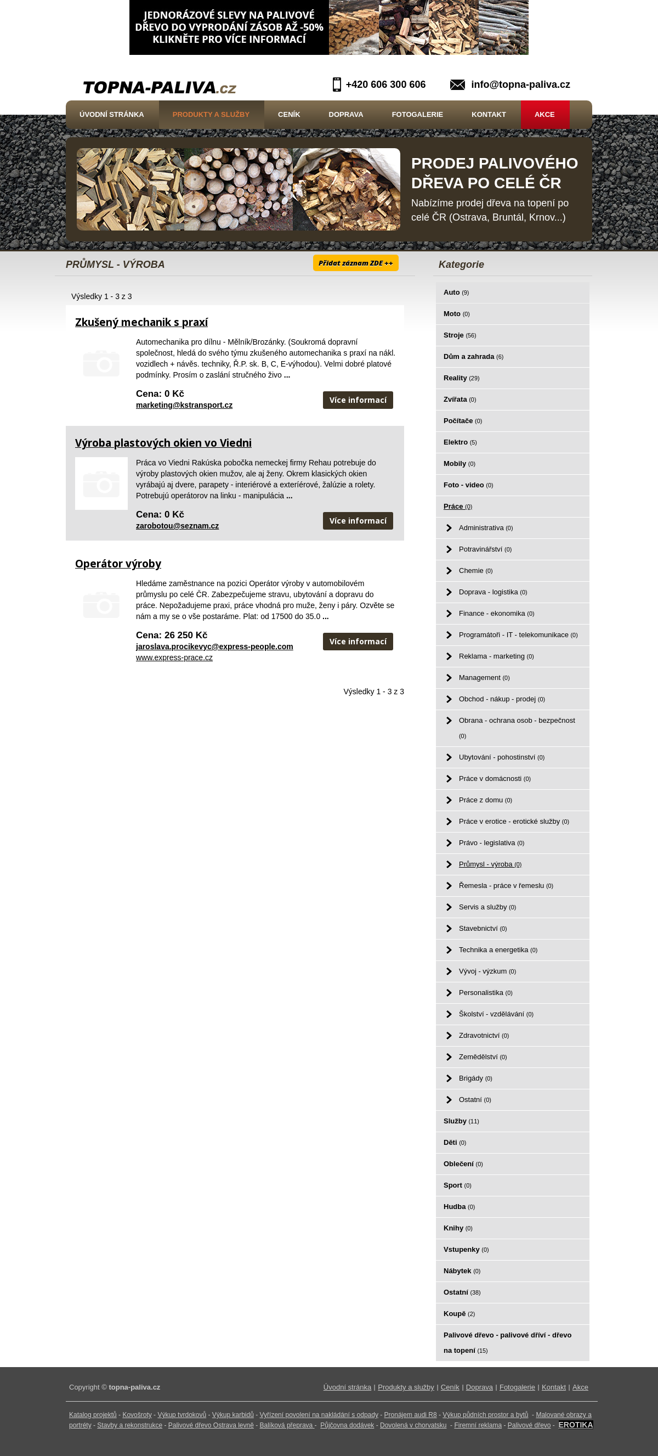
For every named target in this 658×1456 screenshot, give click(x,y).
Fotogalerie (418, 114)
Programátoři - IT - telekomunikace (518, 635)
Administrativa (486, 528)
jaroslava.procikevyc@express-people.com (214, 646)
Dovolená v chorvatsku (413, 1425)
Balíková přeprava (286, 1425)
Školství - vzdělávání (496, 1014)
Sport (458, 1185)
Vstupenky (466, 1249)
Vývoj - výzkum (487, 971)
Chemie (476, 570)
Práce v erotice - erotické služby (514, 821)
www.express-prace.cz (174, 657)
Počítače (463, 421)
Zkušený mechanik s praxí (141, 322)
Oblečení (463, 1164)
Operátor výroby (118, 563)
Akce (545, 114)
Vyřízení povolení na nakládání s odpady (319, 1415)
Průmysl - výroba (490, 864)
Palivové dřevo (529, 1425)
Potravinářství (485, 549)
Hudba (459, 1206)
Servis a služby (487, 907)
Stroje (460, 335)
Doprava (346, 114)
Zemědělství (483, 1057)
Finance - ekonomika (497, 613)
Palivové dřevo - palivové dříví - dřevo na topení (507, 1342)
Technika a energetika (498, 950)
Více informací (358, 400)
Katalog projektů (93, 1415)
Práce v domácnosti (495, 778)
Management (484, 677)
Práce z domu (485, 800)
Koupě (459, 1313)
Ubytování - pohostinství (501, 757)
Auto (456, 292)
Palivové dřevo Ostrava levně (211, 1425)
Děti (455, 1142)
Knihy (458, 1228)
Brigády (475, 1078)
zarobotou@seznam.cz (177, 525)
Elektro (460, 442)
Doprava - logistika (493, 592)
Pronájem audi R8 (410, 1415)
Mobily (459, 463)
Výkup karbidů (233, 1415)
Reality (462, 378)
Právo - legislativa (491, 843)
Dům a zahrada (473, 356)
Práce (458, 506)
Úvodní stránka (112, 114)
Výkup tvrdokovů (181, 1415)
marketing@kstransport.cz (184, 405)
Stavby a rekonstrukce (129, 1425)
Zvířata (460, 399)
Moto (457, 314)
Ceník (289, 114)
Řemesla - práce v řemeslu (506, 885)
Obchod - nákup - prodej (502, 699)
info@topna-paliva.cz (520, 84)
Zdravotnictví (484, 1035)
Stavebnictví (483, 928)
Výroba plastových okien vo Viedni (163, 443)
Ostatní (475, 1099)
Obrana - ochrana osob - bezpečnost (517, 727)
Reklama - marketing (496, 656)
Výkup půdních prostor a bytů (485, 1415)
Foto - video (469, 485)
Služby (461, 1121)
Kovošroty (136, 1415)
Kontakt (489, 114)
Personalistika (486, 992)
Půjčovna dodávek (347, 1425)
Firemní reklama (478, 1425)
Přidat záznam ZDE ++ (356, 263)
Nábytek (462, 1271)
